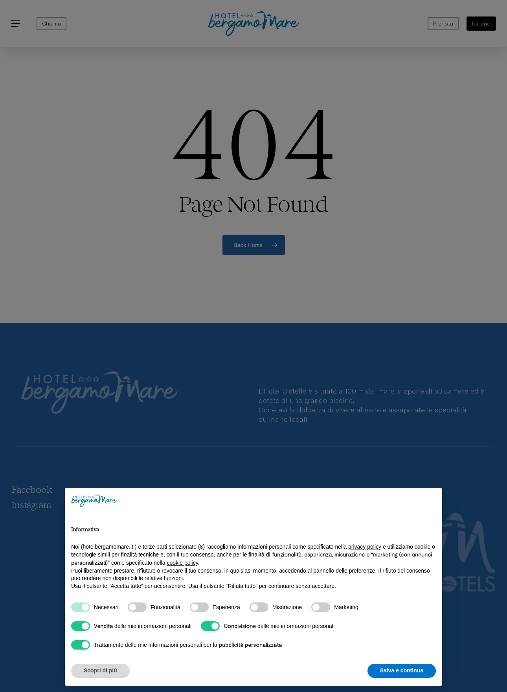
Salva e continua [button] (401, 670)
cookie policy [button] (182, 563)
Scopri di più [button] (100, 670)
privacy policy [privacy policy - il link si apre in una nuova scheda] (364, 547)
